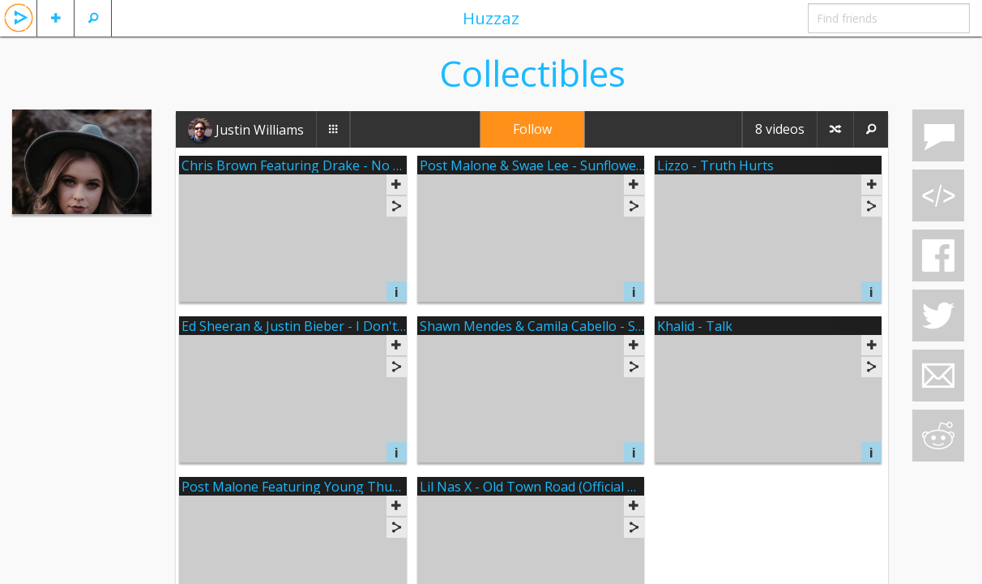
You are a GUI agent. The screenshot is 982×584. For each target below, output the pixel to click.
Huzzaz (491, 17)
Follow (532, 129)
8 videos (780, 129)
